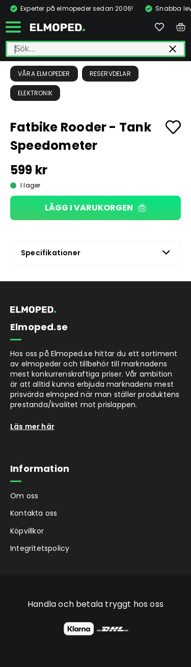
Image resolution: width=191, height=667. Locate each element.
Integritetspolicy (39, 548)
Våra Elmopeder (44, 73)
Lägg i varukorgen (95, 208)
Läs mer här (32, 426)
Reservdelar (110, 73)
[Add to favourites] (173, 127)
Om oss (24, 496)
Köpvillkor (27, 531)
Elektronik (35, 93)
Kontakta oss (33, 513)
